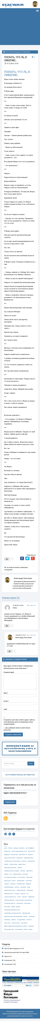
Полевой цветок (9, 903)
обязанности (8, 893)
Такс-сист (7, 923)
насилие (23, 887)
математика (21, 884)
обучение (30, 890)
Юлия (25, 929)
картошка (7, 880)
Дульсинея (13, 864)
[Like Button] (6, 559)
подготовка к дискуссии (24, 900)
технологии (16, 923)
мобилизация (9, 887)
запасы (22, 871)
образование (21, 890)
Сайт (5, 709)
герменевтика (28, 858)
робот (25, 916)
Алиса (10, 848)
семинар (7, 919)
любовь (13, 884)
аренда (16, 848)
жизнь (19, 867)
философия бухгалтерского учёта (15, 926)
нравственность (9, 890)
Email (6, 701)
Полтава (7, 906)
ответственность (10, 897)
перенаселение (9, 900)
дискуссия (31, 861)
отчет (19, 897)
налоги (17, 887)
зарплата (29, 871)
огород (16, 893)
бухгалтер (14, 854)
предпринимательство (12, 910)
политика (19, 903)
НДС (28, 887)
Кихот (14, 880)
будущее (7, 854)
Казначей (29, 877)
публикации (26, 913)
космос (6, 884)
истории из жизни (13, 567)
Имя (6, 693)
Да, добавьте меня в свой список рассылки (17, 729)
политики (27, 903)
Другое (6, 956)
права (13, 906)
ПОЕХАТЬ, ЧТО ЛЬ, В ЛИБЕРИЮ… (17, 73)
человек (31, 926)
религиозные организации (13, 916)
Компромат (26, 52)
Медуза (28, 884)
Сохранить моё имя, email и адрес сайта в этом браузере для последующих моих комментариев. (19, 722)
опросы (22, 893)
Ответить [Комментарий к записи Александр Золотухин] (32, 635)
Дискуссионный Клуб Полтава (14, 952)
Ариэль (22, 848)
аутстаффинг (30, 848)
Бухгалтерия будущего (14, 52)
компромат (24, 567)
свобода (32, 916)
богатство (31, 851)
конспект (29, 880)
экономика (19, 929)
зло (10, 874)
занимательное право (11, 871)
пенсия (24, 897)
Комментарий (9, 672)
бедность (7, 851)
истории (25, 874)
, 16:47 (11, 63)
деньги (24, 861)
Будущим (13, 5)
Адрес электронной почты (15, 793)
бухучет (30, 854)
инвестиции (17, 874)
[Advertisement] (20, 31)
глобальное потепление (12, 861)
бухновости (23, 854)
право (18, 906)
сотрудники (8, 570)
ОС (28, 893)
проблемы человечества (12, 913)
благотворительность (19, 851)
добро (6, 864)
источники (21, 877)
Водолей (20, 858)
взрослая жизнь (9, 858)
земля (6, 874)
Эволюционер (9, 929)
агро (5, 848)
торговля (24, 923)
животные (21, 864)
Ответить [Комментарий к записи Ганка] (32, 605)
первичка (31, 897)
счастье (29, 919)
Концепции (8, 964)
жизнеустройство (10, 867)
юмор (30, 929)
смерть (13, 919)
